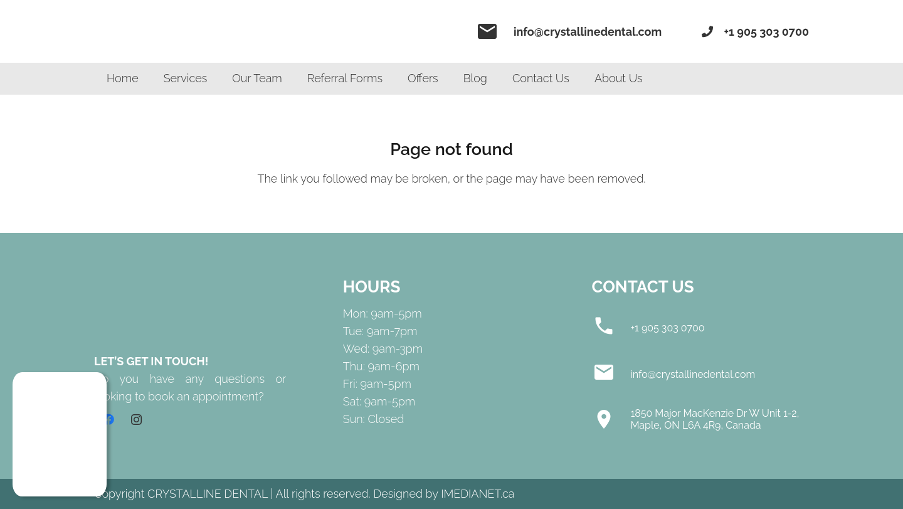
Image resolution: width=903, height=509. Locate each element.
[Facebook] (108, 419)
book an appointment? (206, 396)
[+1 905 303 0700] (611, 328)
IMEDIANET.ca (477, 493)
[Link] (188, 31)
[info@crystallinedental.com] (611, 374)
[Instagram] (136, 419)
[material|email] (491, 31)
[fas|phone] (709, 31)
